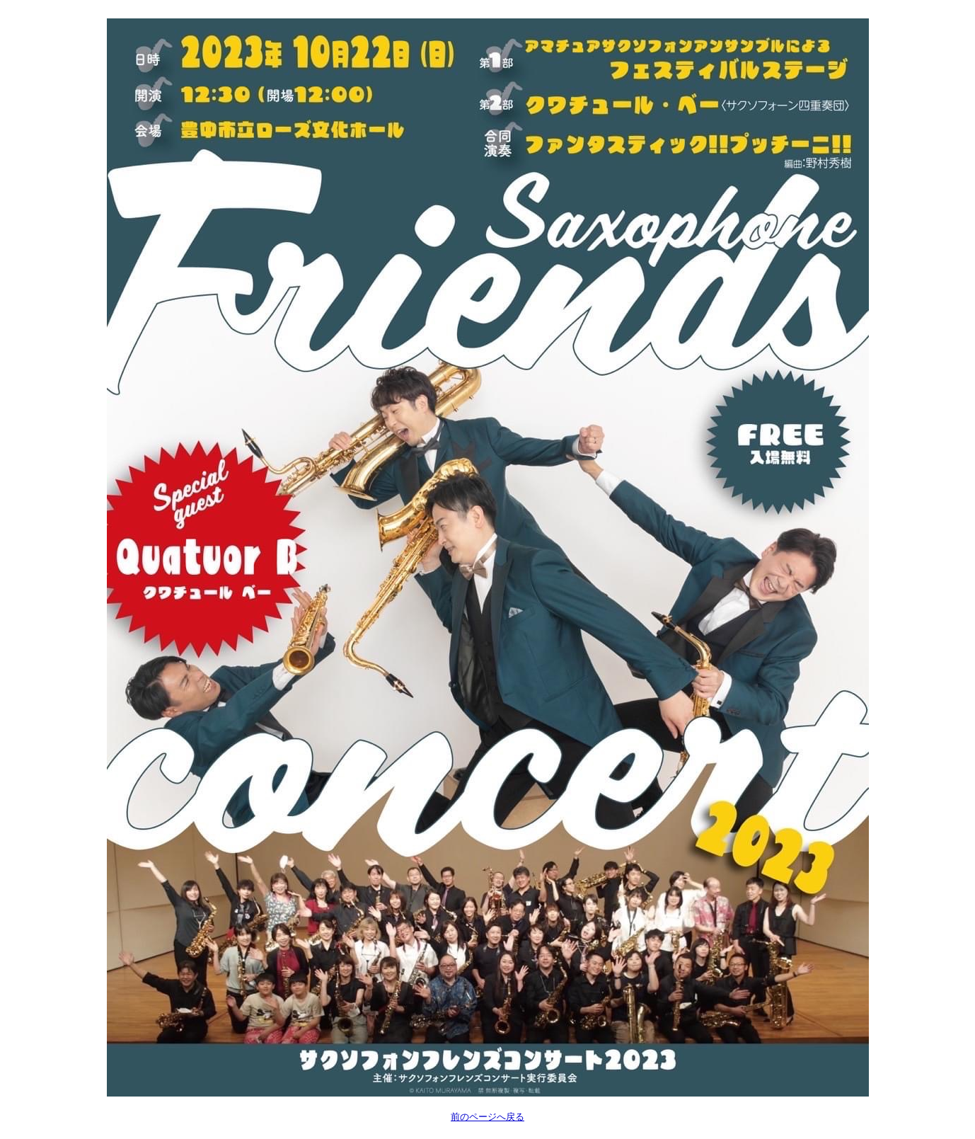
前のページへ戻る (487, 1116)
